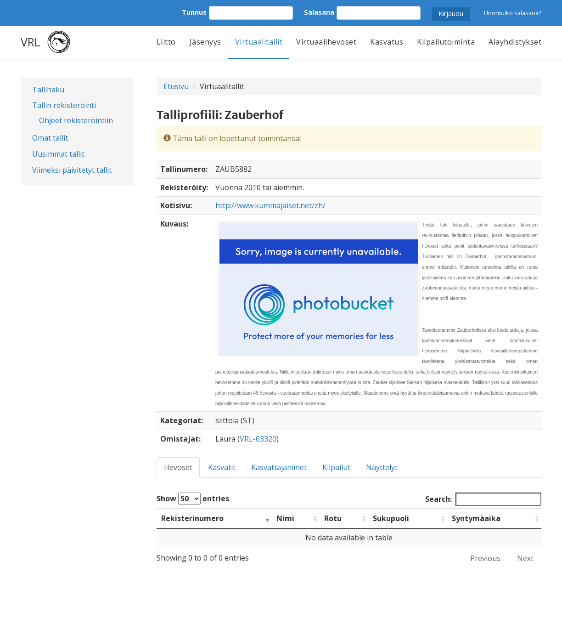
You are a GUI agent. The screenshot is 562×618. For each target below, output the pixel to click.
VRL (30, 42)
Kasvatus (386, 42)
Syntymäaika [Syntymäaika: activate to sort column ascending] (476, 518)
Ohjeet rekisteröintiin (76, 120)
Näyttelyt (382, 467)
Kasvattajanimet (279, 467)
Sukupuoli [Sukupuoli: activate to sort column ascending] (391, 518)
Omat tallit (50, 138)
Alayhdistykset (515, 42)
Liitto (166, 42)
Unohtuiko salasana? (512, 13)
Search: (483, 499)
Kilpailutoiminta (446, 42)
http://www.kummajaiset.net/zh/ (270, 205)
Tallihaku (48, 90)
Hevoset (178, 467)
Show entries (193, 499)
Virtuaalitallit (259, 42)
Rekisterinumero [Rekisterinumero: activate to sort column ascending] (192, 518)
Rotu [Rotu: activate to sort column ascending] (333, 518)
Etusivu (176, 86)
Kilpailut (336, 467)
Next (525, 558)
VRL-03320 (258, 439)
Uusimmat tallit (58, 154)
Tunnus (194, 12)
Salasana (319, 12)
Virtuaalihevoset (326, 42)
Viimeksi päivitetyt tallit (72, 170)
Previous (485, 558)
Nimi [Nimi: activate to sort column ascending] (285, 518)
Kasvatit (222, 467)
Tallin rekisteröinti (64, 105)
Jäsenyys (205, 42)
